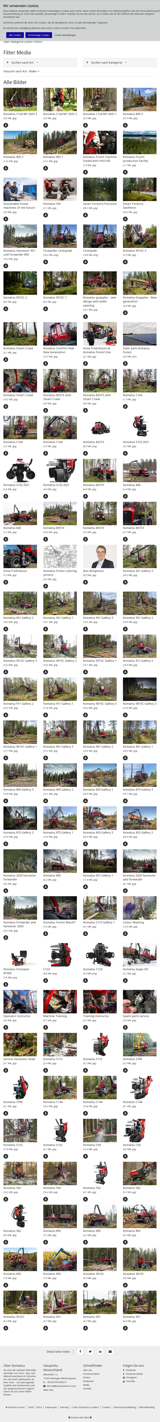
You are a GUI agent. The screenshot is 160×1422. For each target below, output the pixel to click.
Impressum (51, 1407)
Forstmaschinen (91, 1373)
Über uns (87, 1370)
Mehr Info (48, 1389)
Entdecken (88, 1381)
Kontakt (87, 1388)
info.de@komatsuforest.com (61, 1386)
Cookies (106, 1407)
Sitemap (64, 1407)
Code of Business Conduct (85, 1407)
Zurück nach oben (80, 1417)
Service (86, 1377)
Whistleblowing (147, 1407)
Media (86, 1384)
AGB (31, 1407)
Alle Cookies (15, 35)
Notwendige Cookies (38, 35)
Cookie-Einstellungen (65, 35)
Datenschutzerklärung (124, 1407)
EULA (39, 1407)
